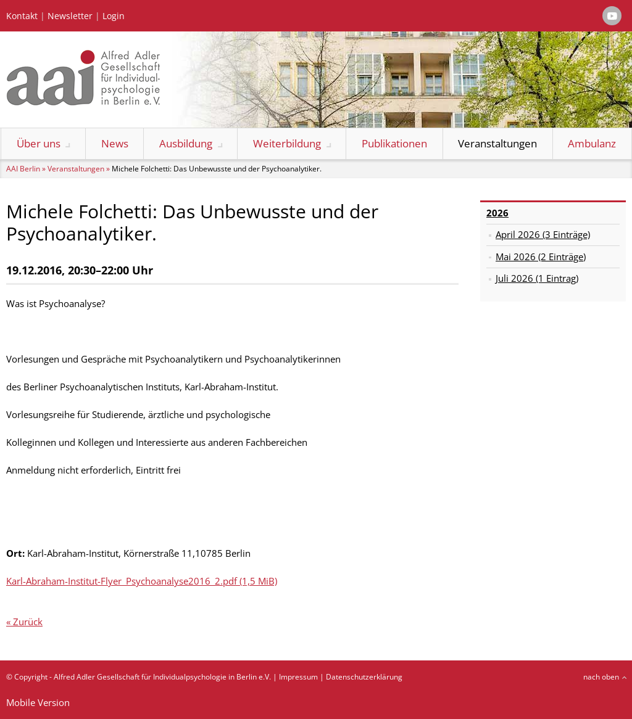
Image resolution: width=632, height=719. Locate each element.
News (114, 143)
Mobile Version (38, 702)
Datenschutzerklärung (364, 677)
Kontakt (22, 16)
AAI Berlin (23, 168)
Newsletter (70, 16)
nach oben (601, 677)
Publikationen (394, 143)
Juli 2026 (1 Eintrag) (537, 278)
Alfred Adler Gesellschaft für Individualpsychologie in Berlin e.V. (162, 677)
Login (113, 16)
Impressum (298, 677)
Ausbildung (185, 143)
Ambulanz (592, 143)
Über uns (38, 143)
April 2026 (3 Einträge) (543, 234)
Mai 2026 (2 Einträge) (541, 256)
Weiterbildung (287, 143)
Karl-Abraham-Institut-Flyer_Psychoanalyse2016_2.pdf (141, 581)
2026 (497, 213)
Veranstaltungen (497, 143)
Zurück (28, 621)
